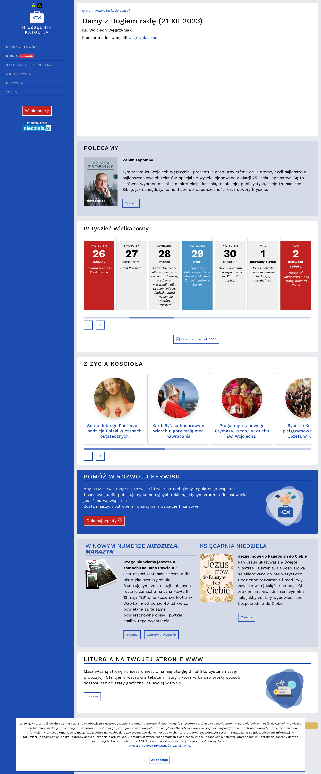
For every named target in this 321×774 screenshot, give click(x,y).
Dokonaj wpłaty (104, 520)
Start (86, 10)
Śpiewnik (14, 82)
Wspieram (37, 110)
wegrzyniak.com (143, 37)
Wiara (11, 91)
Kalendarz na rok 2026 (196, 339)
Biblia (20, 55)
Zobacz (131, 203)
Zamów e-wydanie (161, 635)
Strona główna (21, 46)
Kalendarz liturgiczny (29, 65)
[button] (88, 325)
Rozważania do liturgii (112, 10)
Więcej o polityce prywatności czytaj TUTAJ (160, 745)
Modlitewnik (18, 73)
